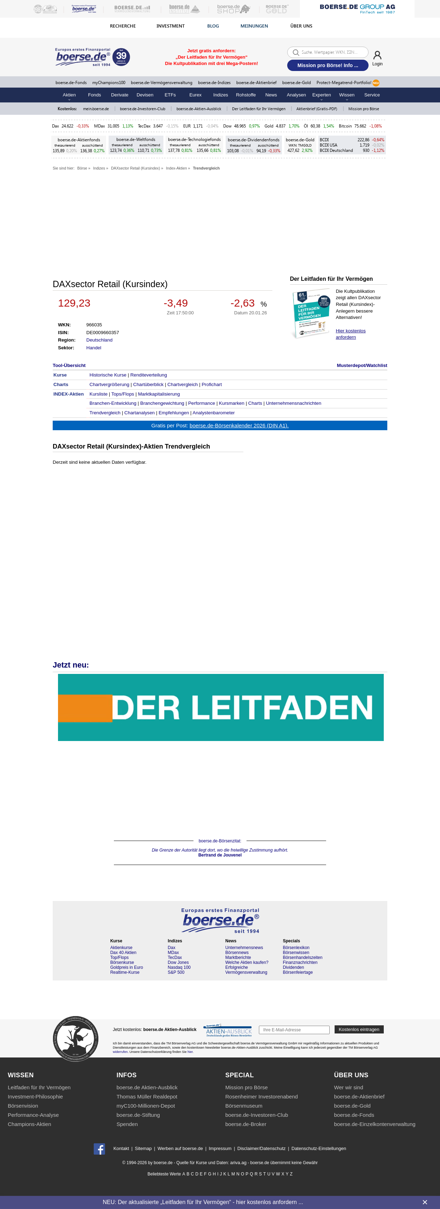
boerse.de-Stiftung (138, 1115)
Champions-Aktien (29, 1124)
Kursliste (98, 394)
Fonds (94, 94)
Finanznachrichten (300, 962)
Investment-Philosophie (35, 1097)
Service (372, 94)
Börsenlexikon (296, 947)
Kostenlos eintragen (359, 1029)
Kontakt (121, 1148)
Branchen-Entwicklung (113, 403)
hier (190, 1052)
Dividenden (293, 967)
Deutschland (99, 340)
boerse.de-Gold (296, 82)
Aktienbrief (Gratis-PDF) (317, 108)
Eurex (195, 94)
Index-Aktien (176, 168)
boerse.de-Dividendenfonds (253, 139)
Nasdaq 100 (179, 967)
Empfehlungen (173, 412)
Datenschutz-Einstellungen (318, 1148)
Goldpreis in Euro (126, 967)
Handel (93, 347)
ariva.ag (238, 1162)
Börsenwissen (296, 952)
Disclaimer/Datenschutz (261, 1148)
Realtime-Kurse (125, 972)
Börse (82, 168)
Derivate (119, 94)
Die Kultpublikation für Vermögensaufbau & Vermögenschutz (221, 707)
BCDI (324, 139)
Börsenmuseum (243, 1106)
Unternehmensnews (244, 947)
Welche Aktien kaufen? (246, 962)
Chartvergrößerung (109, 384)
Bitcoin (345, 126)
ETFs (170, 94)
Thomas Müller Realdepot (147, 1097)
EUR (187, 126)
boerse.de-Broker (245, 1124)
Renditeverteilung (148, 375)
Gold (269, 126)
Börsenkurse (122, 962)
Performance (201, 403)
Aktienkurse (121, 947)
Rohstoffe (246, 94)
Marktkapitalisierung (159, 394)
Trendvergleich (206, 168)
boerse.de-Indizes (214, 82)
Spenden (127, 1124)
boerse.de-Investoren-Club (143, 108)
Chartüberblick (148, 384)
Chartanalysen (140, 412)
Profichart (212, 384)
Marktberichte (238, 957)
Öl (306, 126)
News (271, 94)
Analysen (296, 94)
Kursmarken (231, 403)
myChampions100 (108, 82)
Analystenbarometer (214, 412)
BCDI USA (328, 145)
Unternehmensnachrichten (293, 403)
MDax (99, 126)
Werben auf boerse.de (180, 1148)
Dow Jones (178, 962)
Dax (55, 126)
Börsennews (237, 952)
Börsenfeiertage (298, 972)
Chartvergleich (182, 384)
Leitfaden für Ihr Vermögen (39, 1087)
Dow (227, 126)
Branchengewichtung (162, 403)
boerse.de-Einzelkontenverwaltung (375, 1124)
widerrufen (120, 1052)
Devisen (145, 94)
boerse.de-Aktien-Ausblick (199, 108)
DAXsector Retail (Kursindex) (135, 168)
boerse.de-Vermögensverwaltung (161, 82)
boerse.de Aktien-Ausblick (147, 1087)
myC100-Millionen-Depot (146, 1106)
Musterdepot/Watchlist (362, 365)
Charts (255, 403)
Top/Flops (119, 957)
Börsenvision (23, 1106)
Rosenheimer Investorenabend (261, 1097)
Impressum (220, 1148)
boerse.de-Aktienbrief (256, 82)
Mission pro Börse (363, 108)
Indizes (220, 94)
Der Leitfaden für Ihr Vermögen (259, 108)
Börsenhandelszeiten (303, 957)
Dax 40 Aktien (123, 952)
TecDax (144, 126)
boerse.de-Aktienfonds (79, 139)
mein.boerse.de (96, 108)
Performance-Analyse (33, 1115)
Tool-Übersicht (69, 365)
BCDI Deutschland (336, 150)
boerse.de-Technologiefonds (194, 139)
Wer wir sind (348, 1087)
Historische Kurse (107, 375)
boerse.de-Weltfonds (135, 139)
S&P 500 (176, 972)
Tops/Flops (122, 394)
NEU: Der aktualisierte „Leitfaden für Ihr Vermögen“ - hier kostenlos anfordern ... (203, 1202)
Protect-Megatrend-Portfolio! (348, 83)
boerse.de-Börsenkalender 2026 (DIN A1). (239, 425)
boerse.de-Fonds (71, 82)
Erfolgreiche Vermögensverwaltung (246, 970)
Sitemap (143, 1148)
